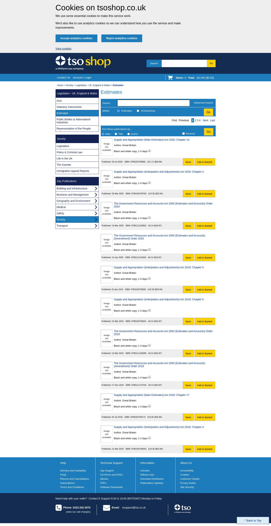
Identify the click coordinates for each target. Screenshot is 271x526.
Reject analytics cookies (121, 38)
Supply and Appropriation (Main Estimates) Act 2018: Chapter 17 (151, 394)
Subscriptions (67, 483)
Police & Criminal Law (69, 152)
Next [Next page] (205, 120)
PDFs (103, 483)
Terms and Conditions (72, 487)
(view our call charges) (78, 511)
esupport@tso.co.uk (134, 507)
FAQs (63, 474)
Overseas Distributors (152, 478)
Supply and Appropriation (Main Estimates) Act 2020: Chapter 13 (151, 139)
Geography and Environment (73, 200)
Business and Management (73, 194)
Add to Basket (204, 162)
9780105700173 (138, 417)
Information (147, 462)
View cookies (64, 48)
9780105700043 (139, 449)
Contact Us (63, 77)
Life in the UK (65, 158)
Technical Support (111, 462)
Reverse (190, 133)
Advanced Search (203, 102)
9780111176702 (139, 385)
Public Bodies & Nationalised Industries (73, 121)
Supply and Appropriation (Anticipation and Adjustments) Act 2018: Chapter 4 (159, 426)
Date (107, 134)
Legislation (63, 146)
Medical (61, 207)
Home (60, 85)
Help (63, 462)
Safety (60, 213)
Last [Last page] (212, 120)
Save (188, 162)
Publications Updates (151, 483)
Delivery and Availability (73, 470)
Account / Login (82, 77)
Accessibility (187, 470)
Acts (59, 100)
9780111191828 (138, 257)
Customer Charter (190, 478)
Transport (62, 225)
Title (120, 134)
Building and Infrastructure (72, 188)
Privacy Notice (188, 483)
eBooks (104, 478)
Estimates (126, 110)
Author (134, 134)
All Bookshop (148, 110)
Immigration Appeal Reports (73, 170)
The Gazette (64, 164)
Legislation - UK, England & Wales (93, 85)
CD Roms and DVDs (111, 474)
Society (69, 85)
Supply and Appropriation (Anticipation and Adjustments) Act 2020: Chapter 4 (159, 171)
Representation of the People (74, 128)
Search (154, 63)
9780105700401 (139, 321)
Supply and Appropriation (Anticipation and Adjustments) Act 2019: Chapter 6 (159, 267)
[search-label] (153, 103)
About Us (186, 462)
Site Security (187, 487)
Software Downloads (111, 487)
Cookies (184, 474)
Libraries (145, 470)
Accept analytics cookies (76, 38)
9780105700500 (138, 289)
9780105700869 (138, 162)
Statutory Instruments (69, 106)
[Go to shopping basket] (194, 78)
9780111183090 (139, 353)
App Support (107, 470)
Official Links (147, 474)
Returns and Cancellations (74, 478)
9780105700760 (139, 193)
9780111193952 (139, 225)
